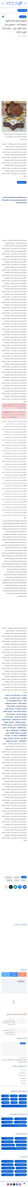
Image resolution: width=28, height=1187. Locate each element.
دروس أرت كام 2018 (7, 725)
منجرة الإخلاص (21, 1075)
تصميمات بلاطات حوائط (20, 711)
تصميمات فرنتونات (20, 722)
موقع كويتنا (22, 1078)
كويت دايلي (22, 1080)
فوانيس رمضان (22, 1175)
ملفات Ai (15, 1103)
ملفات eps (23, 1103)
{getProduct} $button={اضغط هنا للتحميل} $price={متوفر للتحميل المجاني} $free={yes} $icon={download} (14, 200)
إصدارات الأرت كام (15, 695)
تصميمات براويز (9, 708)
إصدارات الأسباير (8, 1119)
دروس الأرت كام (11, 727)
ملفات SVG (6, 1103)
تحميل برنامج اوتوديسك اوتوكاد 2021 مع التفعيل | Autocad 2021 (8, 1023)
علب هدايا (17, 880)
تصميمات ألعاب (11, 706)
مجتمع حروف (22, 1072)
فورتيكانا (23, 1083)
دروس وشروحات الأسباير (8, 1145)
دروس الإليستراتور (22, 1142)
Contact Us (14, 417)
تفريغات (25, 725)
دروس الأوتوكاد (21, 727)
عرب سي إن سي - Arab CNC (8, 1181)
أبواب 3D (24, 695)
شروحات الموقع (14, 733)
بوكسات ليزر (22, 17)
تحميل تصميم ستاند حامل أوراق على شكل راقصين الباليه (14, 1060)
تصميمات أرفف (22, 703)
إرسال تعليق (21, 981)
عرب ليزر (23, 1070)
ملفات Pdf (23, 1106)
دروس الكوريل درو (22, 1145)
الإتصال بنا (20, 407)
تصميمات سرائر (9, 717)
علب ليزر (23, 880)
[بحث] (2, 3)
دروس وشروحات (14, 730)
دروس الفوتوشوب (8, 1142)
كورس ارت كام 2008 (11, 741)
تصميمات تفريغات (21, 714)
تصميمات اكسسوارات (11, 703)
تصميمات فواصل (6, 719)
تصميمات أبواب (18, 700)
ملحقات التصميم (9, 1175)
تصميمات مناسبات (9, 1168)
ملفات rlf (10, 738)
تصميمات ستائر (11, 714)
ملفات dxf (24, 738)
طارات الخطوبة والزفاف (7, 1171)
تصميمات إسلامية (21, 706)
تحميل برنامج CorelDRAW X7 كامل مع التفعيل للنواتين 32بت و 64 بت (9, 1032)
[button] (20, 887)
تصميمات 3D (10, 700)
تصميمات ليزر (23, 1168)
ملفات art (6, 1099)
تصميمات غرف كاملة (21, 717)
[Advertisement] (14, 54)
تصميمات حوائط (7, 711)
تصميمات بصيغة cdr (21, 708)
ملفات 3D (7, 735)
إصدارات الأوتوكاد (22, 1122)
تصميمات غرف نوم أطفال (19, 719)
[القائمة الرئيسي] (25, 3)
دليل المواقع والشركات (20, 1171)
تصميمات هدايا (18, 725)
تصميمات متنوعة (9, 722)
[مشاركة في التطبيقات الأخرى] (6, 887)
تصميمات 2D (23, 1161)
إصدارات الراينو (8, 1122)
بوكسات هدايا (8, 877)
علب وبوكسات (9, 880)
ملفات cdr (14, 735)
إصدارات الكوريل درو (14, 698)
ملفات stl (17, 738)
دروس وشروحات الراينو (21, 1148)
